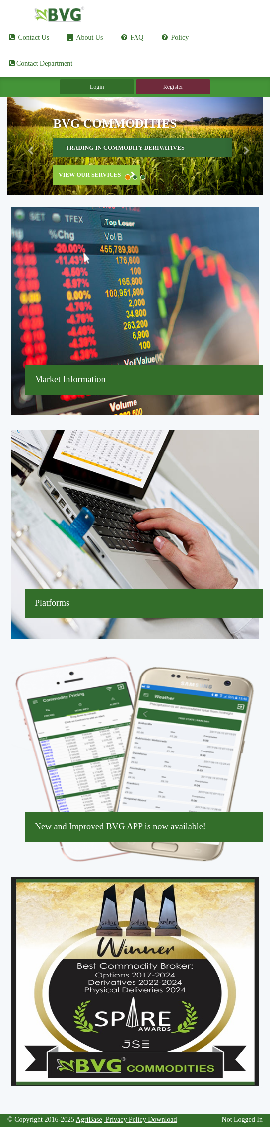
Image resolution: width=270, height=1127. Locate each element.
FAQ (131, 37)
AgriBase (89, 1119)
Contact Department (39, 63)
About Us (84, 37)
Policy (174, 37)
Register (173, 86)
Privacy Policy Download (140, 1119)
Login (97, 86)
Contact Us (28, 37)
